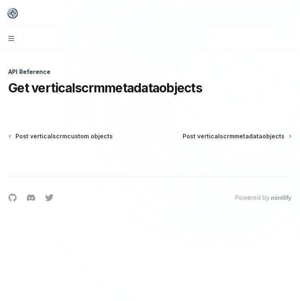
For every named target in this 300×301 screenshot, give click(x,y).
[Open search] (273, 13)
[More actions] (289, 13)
